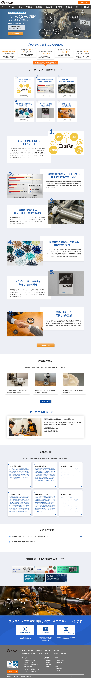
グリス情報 (48, 664)
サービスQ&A (60, 670)
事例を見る (45, 401)
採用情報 (16, 676)
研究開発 (29, 7)
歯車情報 (59, 7)
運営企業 (86, 7)
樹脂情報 (48, 662)
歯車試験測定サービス (29, 667)
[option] (17, 382)
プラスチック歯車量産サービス (32, 669)
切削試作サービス (28, 662)
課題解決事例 (60, 660)
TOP (3, 7)
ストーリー (54, 653)
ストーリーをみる (14, 609)
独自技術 (56, 650)
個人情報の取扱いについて (28, 676)
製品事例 (59, 662)
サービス (12, 7)
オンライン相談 (43, 653)
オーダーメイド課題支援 (30, 671)
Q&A (77, 7)
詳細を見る (24, 95)
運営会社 (63, 653)
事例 (20, 7)
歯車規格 (48, 667)
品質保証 (39, 7)
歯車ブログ (48, 660)
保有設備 (69, 7)
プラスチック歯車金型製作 (31, 664)
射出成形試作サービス (29, 660)
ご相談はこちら (84, 2)
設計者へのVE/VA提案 (28, 653)
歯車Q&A (59, 668)
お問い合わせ (16, 33)
